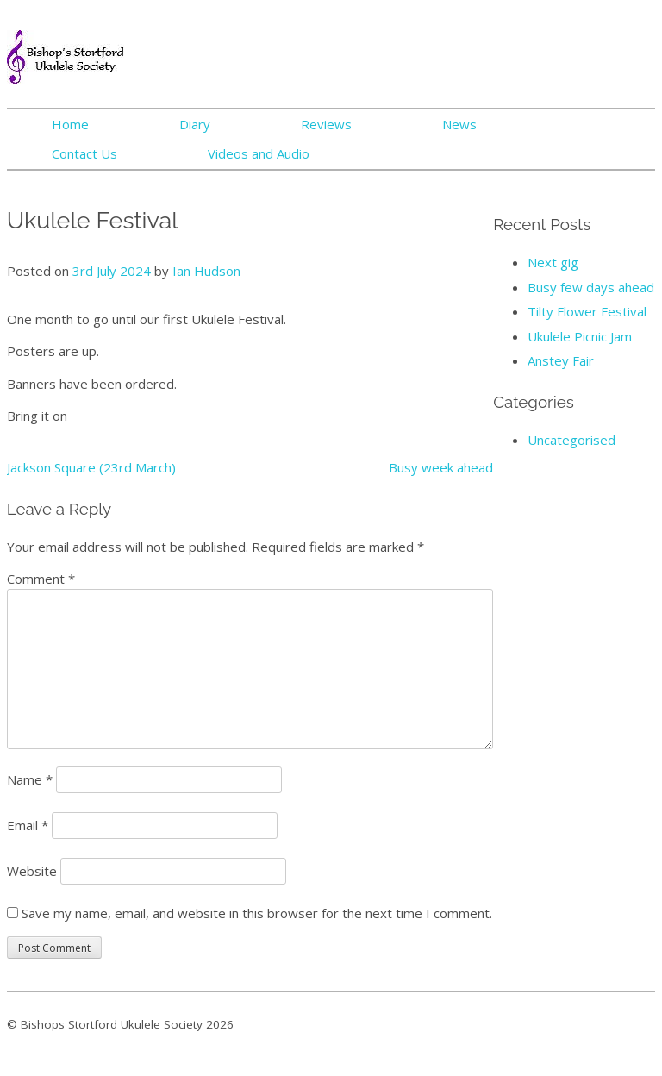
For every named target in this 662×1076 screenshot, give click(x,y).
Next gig (553, 262)
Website (32, 870)
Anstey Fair (561, 360)
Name (30, 779)
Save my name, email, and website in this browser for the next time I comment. (257, 913)
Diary (194, 124)
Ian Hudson (206, 270)
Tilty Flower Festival (587, 311)
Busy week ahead (441, 467)
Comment (41, 578)
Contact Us (84, 153)
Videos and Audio (258, 153)
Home (70, 124)
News (459, 124)
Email (27, 825)
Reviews (326, 124)
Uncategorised (571, 439)
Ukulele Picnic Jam (580, 336)
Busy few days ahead (591, 287)
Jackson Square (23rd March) (91, 467)
